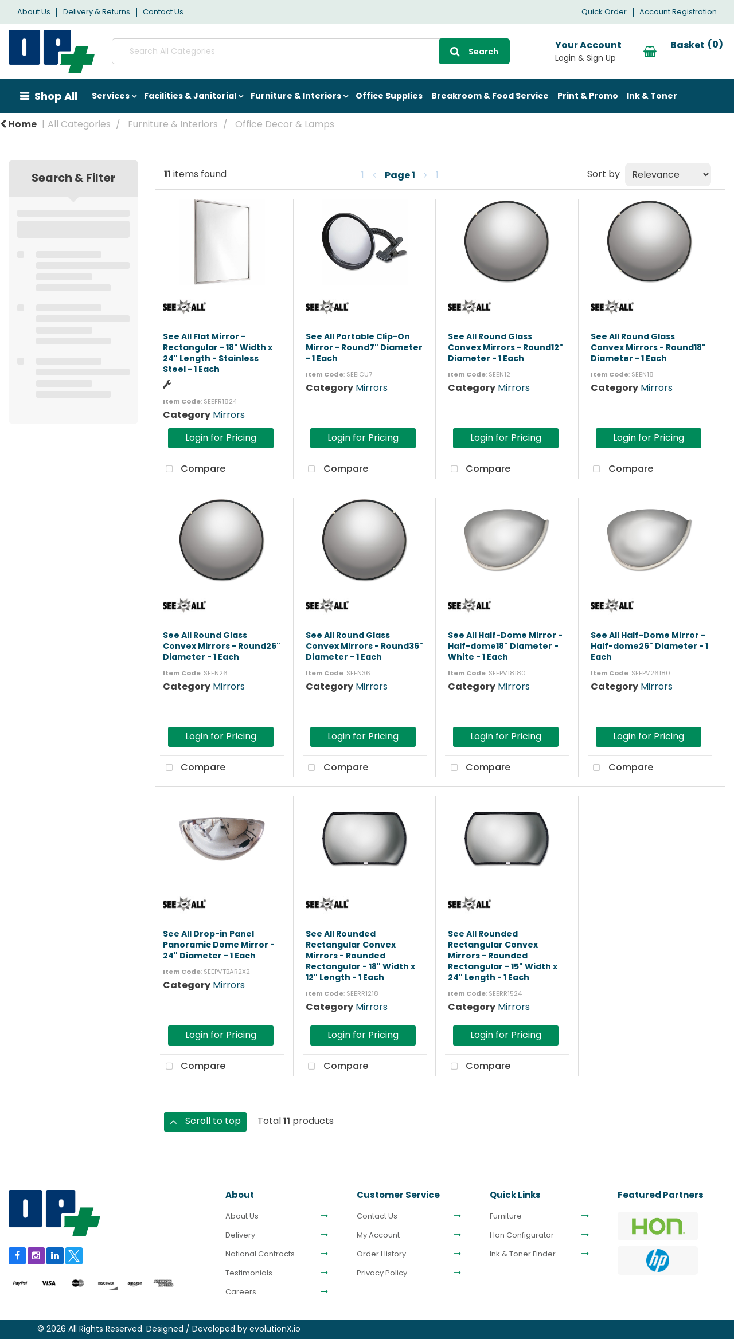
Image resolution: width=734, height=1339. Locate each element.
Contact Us (163, 11)
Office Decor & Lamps (284, 124)
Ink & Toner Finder (523, 1254)
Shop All (55, 96)
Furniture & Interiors (296, 95)
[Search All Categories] (295, 51)
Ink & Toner (652, 95)
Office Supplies (389, 95)
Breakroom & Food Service (490, 95)
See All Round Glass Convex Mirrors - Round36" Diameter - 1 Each (364, 646)
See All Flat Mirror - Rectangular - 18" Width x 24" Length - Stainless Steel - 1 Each (217, 353)
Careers (240, 1292)
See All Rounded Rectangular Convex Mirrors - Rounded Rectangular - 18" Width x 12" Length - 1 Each (360, 956)
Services (111, 95)
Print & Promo (587, 95)
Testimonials (248, 1273)
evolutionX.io (274, 1328)
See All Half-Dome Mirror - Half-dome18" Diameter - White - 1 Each (505, 646)
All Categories (79, 124)
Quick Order (604, 11)
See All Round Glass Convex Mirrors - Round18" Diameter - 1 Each (648, 347)
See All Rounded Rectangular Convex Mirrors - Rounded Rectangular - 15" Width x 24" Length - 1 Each (502, 956)
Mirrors (229, 414)
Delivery (240, 1235)
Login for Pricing (220, 437)
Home (18, 124)
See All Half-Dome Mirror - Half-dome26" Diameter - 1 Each (649, 646)
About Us (33, 11)
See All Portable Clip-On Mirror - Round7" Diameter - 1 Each (364, 347)
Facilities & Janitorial (190, 95)
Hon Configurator (522, 1235)
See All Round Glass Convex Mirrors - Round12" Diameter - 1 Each (505, 347)
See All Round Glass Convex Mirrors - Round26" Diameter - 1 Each (221, 646)
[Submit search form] (444, 51)
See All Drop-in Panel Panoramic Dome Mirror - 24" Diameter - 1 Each (219, 944)
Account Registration (678, 11)
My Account (378, 1235)
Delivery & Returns (96, 11)
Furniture (506, 1216)
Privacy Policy (382, 1273)
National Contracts (260, 1254)
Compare (192, 469)
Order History (381, 1254)
